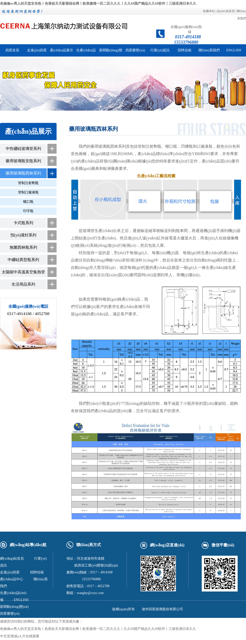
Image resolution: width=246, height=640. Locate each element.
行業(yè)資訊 (160, 50)
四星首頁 (12, 50)
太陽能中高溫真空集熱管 (23, 272)
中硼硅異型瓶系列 (23, 260)
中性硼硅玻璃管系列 (23, 148)
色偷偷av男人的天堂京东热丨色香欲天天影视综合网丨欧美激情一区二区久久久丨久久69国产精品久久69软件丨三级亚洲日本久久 (98, 3)
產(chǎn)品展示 (61, 50)
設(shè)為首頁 (226, 11)
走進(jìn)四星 (37, 50)
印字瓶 (28, 211)
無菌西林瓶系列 (23, 247)
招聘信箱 (184, 50)
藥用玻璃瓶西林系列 (23, 173)
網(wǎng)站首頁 (12, 558)
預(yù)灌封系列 (23, 235)
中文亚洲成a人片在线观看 (19, 636)
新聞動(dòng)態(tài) (14, 607)
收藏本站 (209, 11)
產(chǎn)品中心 (11, 579)
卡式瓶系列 (23, 223)
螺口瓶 (28, 202)
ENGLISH (233, 50)
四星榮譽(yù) (135, 50)
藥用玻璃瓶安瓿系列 (23, 161)
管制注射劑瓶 (28, 183)
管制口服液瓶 (28, 192)
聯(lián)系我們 (209, 50)
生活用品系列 (23, 284)
